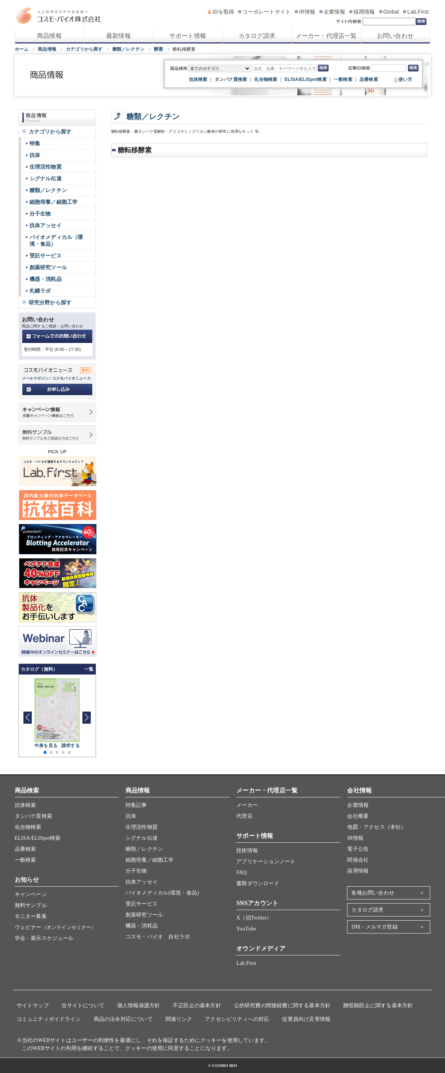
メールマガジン (35, 378)
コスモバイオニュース (71, 378)
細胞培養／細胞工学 (53, 202)
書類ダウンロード (257, 883)
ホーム (22, 49)
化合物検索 (265, 79)
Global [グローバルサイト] (391, 12)
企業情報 (334, 12)
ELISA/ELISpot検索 (306, 79)
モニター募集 (31, 916)
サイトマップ (33, 1005)
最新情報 (118, 36)
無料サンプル (31, 905)
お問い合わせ (395, 36)
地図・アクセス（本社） (376, 827)
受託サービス (45, 256)
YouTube (246, 929)
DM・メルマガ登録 (374, 927)
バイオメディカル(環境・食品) (162, 893)
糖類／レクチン (128, 49)
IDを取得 (223, 12)
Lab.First (417, 12)
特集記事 (136, 805)
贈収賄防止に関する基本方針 (378, 1005)
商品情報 (49, 36)
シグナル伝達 (45, 178)
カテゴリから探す (84, 49)
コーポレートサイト (266, 12)
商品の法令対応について (123, 1019)
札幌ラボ (40, 291)
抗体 (34, 155)
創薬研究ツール (48, 267)
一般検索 (343, 79)
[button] (87, 717)
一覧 (88, 669)
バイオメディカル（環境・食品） (56, 240)
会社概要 (358, 816)
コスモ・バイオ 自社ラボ (158, 937)
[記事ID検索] (388, 68)
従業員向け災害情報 (306, 1019)
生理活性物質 (45, 167)
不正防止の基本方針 (197, 1005)
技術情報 (247, 850)
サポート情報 (187, 36)
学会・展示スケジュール (44, 938)
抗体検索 (198, 79)
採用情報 (364, 12)
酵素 (158, 49)
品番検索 (369, 79)
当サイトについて (82, 1005)
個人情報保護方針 (138, 1005)
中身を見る (45, 745)
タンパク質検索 (231, 79)
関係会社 (358, 860)
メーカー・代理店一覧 (326, 36)
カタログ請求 (257, 36)
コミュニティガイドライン (49, 1019)
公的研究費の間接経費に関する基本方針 (282, 1005)
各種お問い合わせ (372, 893)
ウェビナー (55, 927)
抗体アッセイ (45, 225)
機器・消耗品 (45, 279)
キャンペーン (31, 894)
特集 (34, 143)
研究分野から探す (50, 302)
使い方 (405, 79)
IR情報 (307, 12)
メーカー (247, 805)
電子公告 (358, 849)
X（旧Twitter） (254, 918)
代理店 (244, 816)
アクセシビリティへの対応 (237, 1019)
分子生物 (40, 214)
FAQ (241, 872)
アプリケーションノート (265, 861)
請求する (70, 745)
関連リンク (179, 1019)
